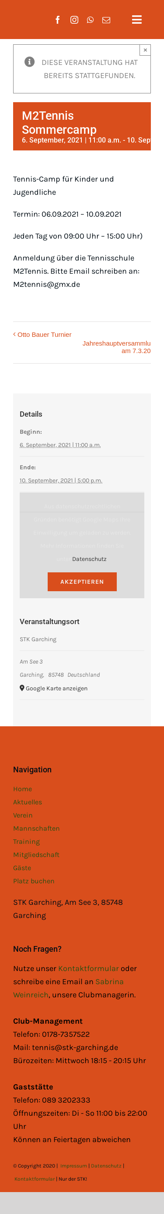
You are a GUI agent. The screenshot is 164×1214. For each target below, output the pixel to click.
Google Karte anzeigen (56, 688)
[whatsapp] (90, 20)
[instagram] (74, 20)
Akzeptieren (82, 582)
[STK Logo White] (22, 13)
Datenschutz (89, 559)
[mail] (106, 20)
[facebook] (58, 20)
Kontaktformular (89, 968)
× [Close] (145, 50)
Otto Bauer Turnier (44, 334)
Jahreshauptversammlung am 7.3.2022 (120, 346)
